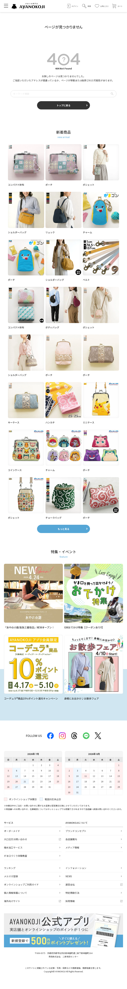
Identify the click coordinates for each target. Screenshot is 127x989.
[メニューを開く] (6, 5)
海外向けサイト (12, 901)
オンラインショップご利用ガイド (21, 884)
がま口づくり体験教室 (15, 855)
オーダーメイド (12, 831)
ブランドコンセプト (75, 831)
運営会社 (70, 884)
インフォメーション (75, 868)
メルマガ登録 (11, 876)
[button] (86, 6)
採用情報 (70, 901)
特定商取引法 (72, 892)
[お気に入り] (102, 6)
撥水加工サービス (13, 847)
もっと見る (63, 529)
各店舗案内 (71, 839)
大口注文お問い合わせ (15, 839)
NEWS (68, 876)
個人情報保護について (15, 892)
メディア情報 (72, 847)
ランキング (10, 868)
